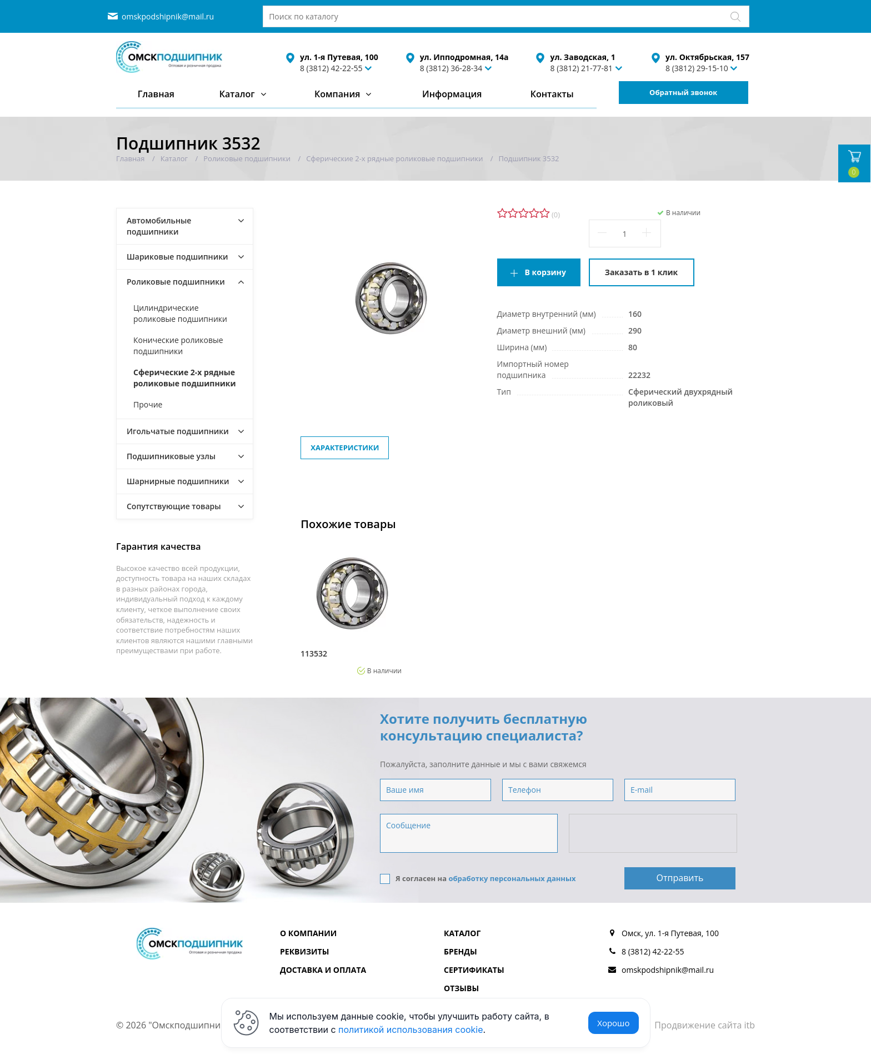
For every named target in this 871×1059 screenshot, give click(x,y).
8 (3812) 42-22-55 (331, 68)
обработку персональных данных (511, 878)
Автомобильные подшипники (159, 226)
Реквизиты (304, 951)
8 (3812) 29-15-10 (696, 68)
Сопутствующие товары (174, 506)
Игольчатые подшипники (178, 431)
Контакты (552, 94)
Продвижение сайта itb (704, 1025)
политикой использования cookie (410, 1029)
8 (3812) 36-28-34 (451, 68)
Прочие (147, 404)
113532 (314, 654)
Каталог (237, 94)
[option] (351, 608)
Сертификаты (474, 969)
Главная (156, 94)
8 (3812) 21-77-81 (581, 68)
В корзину (545, 272)
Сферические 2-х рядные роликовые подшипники (184, 378)
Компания (337, 94)
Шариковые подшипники (177, 256)
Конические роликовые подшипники (178, 345)
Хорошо (613, 1022)
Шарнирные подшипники (178, 481)
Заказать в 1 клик (641, 272)
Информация (452, 94)
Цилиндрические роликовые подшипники (180, 313)
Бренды (460, 951)
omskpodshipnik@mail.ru (168, 16)
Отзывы (461, 988)
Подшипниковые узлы (171, 456)
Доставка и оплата (323, 969)
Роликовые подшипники (176, 281)
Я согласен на (478, 878)
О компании (308, 933)
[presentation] (653, 834)
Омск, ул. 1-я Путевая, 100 (670, 933)
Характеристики (345, 448)
